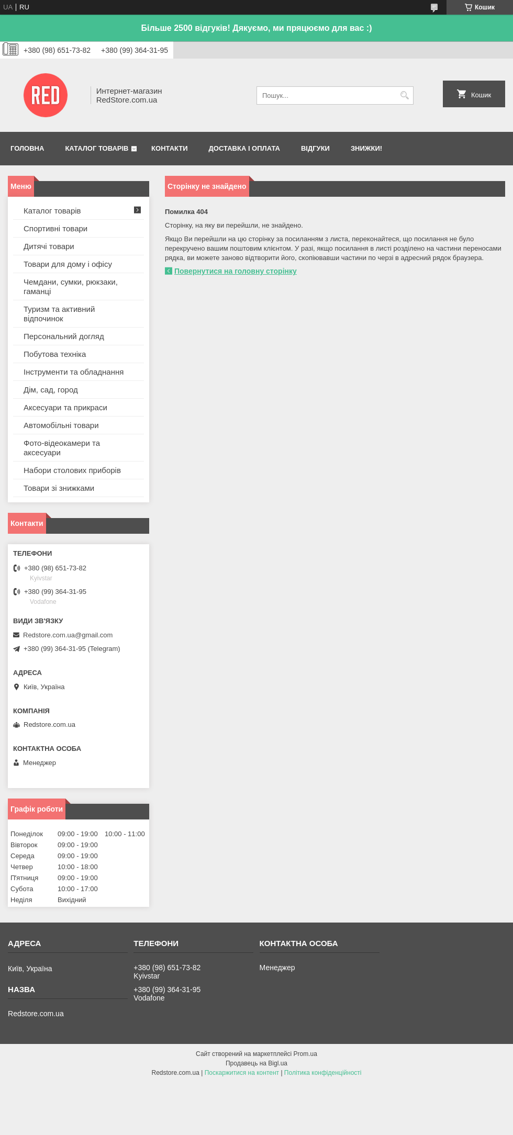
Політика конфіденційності (323, 1072)
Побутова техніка (55, 354)
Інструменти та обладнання (74, 371)
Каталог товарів (96, 148)
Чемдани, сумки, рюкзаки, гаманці (71, 286)
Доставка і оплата (244, 148)
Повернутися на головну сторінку (235, 271)
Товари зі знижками (59, 488)
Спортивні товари (55, 228)
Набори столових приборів (72, 470)
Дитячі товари (49, 246)
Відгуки (315, 148)
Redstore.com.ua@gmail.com (68, 635)
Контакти (169, 148)
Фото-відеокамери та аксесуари (62, 448)
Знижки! (366, 148)
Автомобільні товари (61, 425)
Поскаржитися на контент (242, 1072)
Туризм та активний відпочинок (59, 314)
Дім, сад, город (51, 389)
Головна (27, 148)
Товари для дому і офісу (68, 264)
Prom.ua (305, 1054)
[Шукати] (404, 95)
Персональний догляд (64, 336)
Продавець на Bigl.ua (256, 1063)
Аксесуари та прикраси (65, 407)
